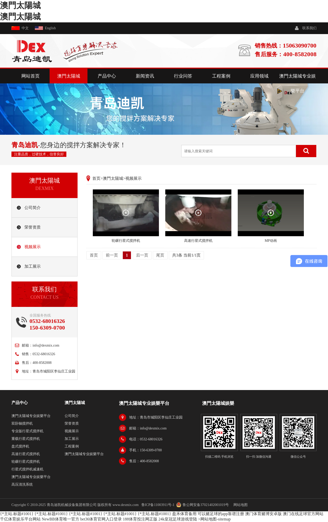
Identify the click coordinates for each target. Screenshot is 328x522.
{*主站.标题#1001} (16, 514)
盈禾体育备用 (184, 514)
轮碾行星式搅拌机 (25, 462)
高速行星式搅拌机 (25, 454)
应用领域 (259, 76)
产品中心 (107, 76)
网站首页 (30, 76)
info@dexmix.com (46, 345)
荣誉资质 (32, 227)
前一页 (112, 255)
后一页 (142, 255)
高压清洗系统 (22, 484)
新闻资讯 (145, 76)
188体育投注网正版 (140, 519)
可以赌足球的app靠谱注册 (221, 514)
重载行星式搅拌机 (25, 439)
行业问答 (183, 76)
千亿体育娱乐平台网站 (20, 519)
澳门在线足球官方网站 (303, 514)
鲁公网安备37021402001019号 (206, 505)
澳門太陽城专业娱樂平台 (297, 83)
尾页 (160, 255)
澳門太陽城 (20, 5)
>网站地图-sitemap (214, 519)
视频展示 (32, 247)
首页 (96, 178)
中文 (25, 28)
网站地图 (240, 505)
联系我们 (309, 28)
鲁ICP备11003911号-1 (157, 505)
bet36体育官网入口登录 (101, 519)
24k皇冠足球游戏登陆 (177, 519)
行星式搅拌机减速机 (27, 469)
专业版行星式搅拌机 (27, 431)
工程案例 (221, 76)
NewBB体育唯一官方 (60, 519)
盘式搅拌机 (20, 446)
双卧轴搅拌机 (22, 423)
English (50, 28)
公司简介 (32, 207)
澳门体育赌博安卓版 (263, 514)
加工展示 (32, 266)
